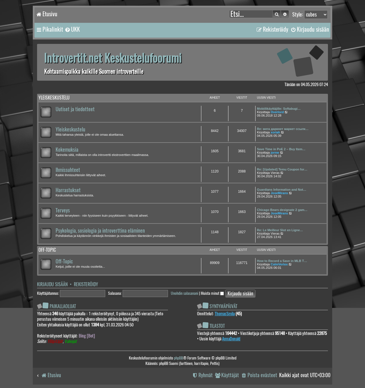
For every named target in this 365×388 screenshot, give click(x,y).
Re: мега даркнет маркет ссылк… (283, 129)
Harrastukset (68, 190)
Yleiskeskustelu (54, 98)
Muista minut (212, 293)
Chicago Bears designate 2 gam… (282, 210)
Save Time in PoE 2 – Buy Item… (281, 149)
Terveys (63, 210)
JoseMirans (279, 193)
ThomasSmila (225, 313)
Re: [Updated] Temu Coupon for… (282, 169)
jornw (275, 152)
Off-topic (47, 250)
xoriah (275, 132)
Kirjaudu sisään (52, 284)
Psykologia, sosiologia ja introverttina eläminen (100, 230)
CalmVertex (279, 264)
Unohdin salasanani (184, 293)
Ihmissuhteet (68, 169)
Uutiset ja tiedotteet (75, 109)
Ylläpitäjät (55, 341)
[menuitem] (72, 29)
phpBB (178, 358)
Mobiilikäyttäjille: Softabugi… (279, 108)
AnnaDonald (231, 339)
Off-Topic (64, 261)
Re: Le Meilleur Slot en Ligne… (280, 230)
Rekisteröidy (86, 284)
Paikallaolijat (63, 306)
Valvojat (70, 341)
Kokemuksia (67, 149)
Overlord (277, 112)
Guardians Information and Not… (281, 189)
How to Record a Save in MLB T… (282, 261)
